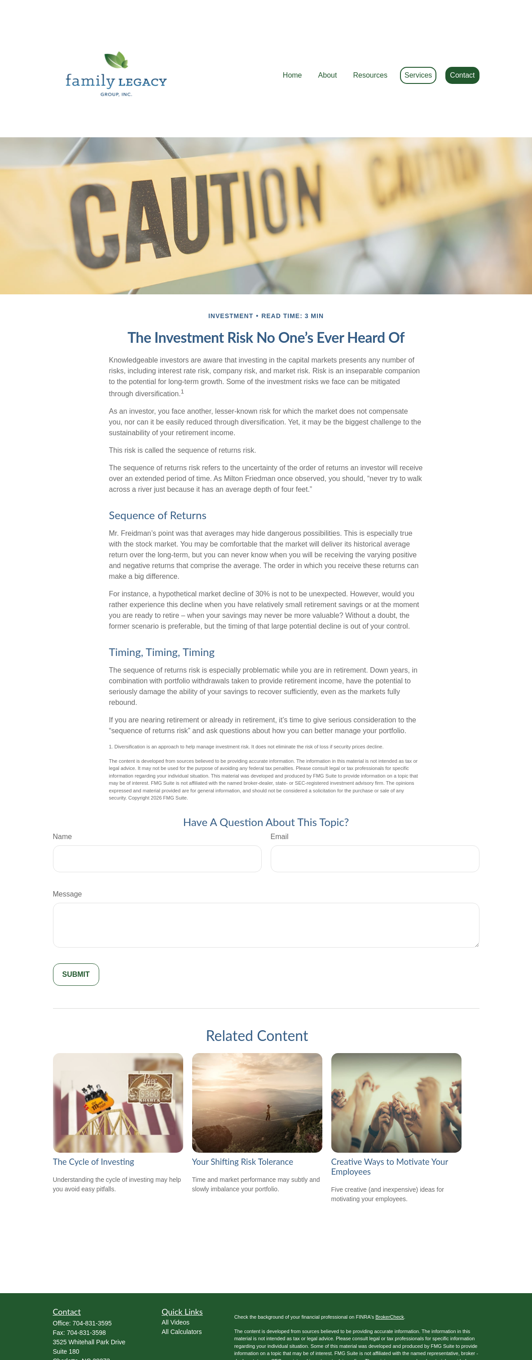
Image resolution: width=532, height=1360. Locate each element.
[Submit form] (76, 934)
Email (280, 796)
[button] (292, 49)
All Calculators (182, 1291)
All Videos (175, 1282)
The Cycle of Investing (93, 1121)
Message (67, 853)
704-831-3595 (92, 1282)
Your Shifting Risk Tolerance (243, 1121)
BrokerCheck (389, 1276)
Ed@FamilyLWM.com (83, 1329)
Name (62, 796)
